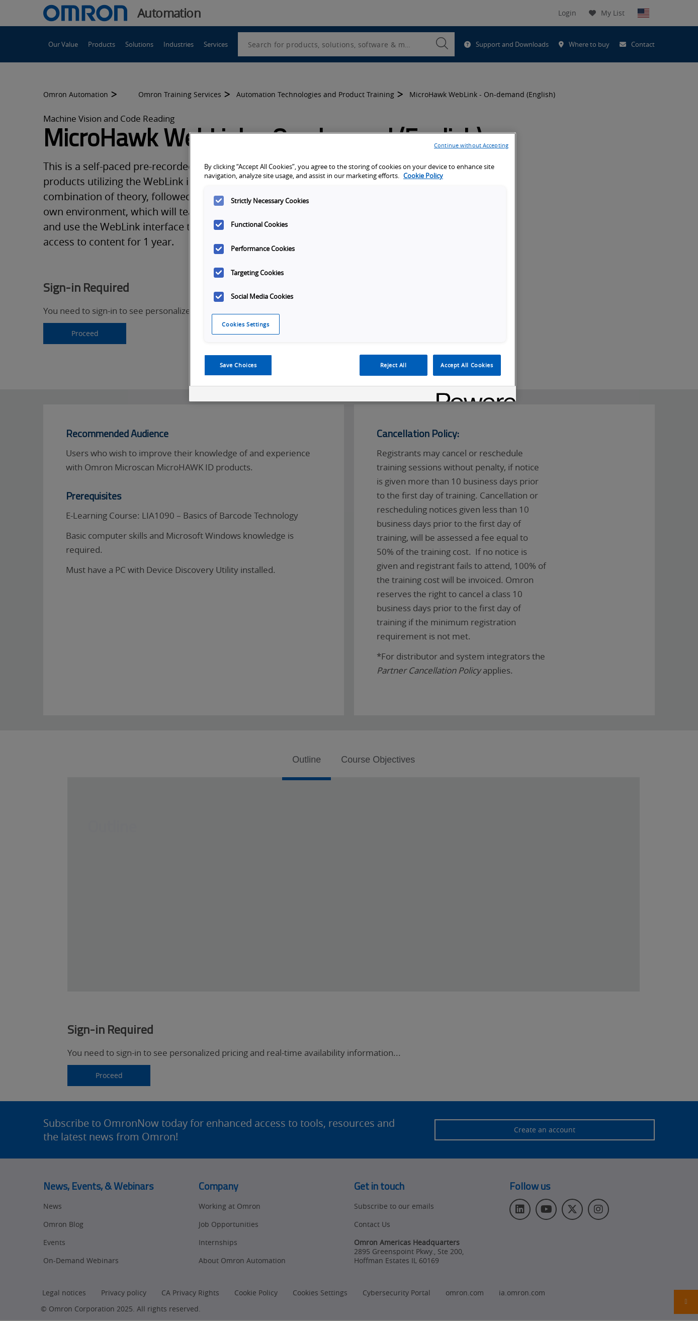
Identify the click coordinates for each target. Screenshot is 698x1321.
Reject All (393, 365)
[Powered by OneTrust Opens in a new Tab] (472, 395)
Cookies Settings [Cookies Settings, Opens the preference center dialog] (245, 324)
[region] (352, 267)
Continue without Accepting (471, 145)
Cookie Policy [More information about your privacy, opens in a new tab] (423, 176)
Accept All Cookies (467, 365)
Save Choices (238, 365)
